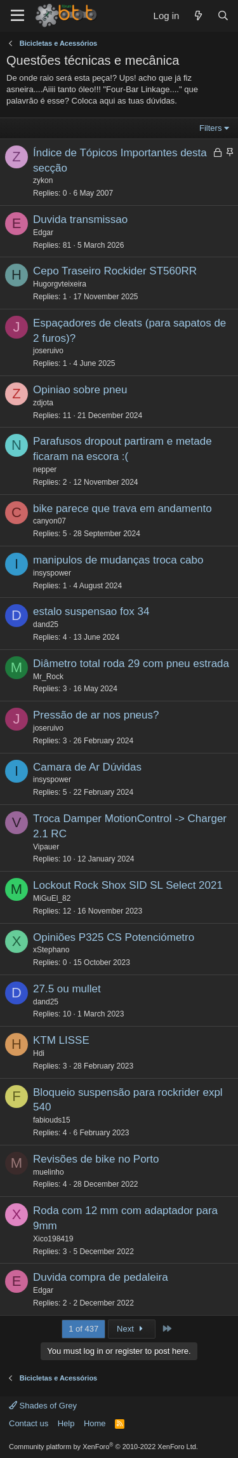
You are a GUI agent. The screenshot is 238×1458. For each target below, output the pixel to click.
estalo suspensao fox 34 (91, 611)
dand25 (45, 624)
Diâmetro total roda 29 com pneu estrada (131, 664)
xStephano (51, 949)
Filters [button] (210, 128)
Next (132, 1328)
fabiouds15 (51, 1120)
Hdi (38, 1053)
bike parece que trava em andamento (122, 509)
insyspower (52, 573)
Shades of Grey (43, 1405)
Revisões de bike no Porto (96, 1159)
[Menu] (17, 16)
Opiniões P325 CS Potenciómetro (113, 937)
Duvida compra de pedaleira (100, 1277)
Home (95, 1423)
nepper (44, 469)
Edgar (43, 232)
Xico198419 (53, 1238)
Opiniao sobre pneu (80, 390)
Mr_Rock (48, 676)
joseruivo (48, 350)
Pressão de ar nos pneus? (96, 715)
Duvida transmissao (80, 219)
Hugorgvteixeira (59, 284)
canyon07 (49, 520)
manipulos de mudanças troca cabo (118, 560)
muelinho (48, 1172)
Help (66, 1423)
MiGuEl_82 (51, 898)
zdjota (43, 402)
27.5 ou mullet (67, 989)
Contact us (28, 1423)
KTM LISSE (61, 1040)
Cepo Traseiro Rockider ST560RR (115, 271)
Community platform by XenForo (103, 1446)
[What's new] (197, 15)
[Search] (223, 15)
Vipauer (46, 846)
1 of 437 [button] (83, 1328)
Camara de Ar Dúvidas (87, 767)
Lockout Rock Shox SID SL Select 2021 (128, 885)
